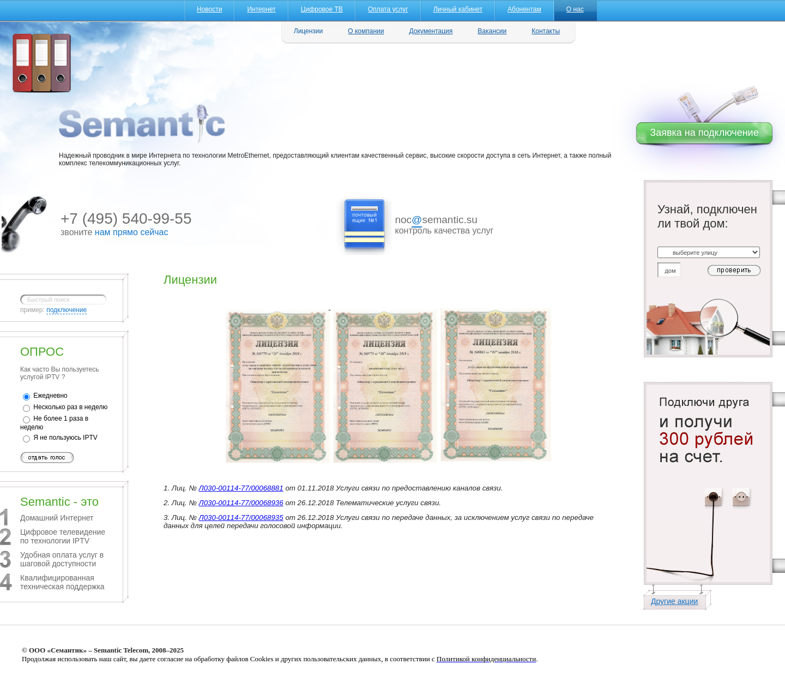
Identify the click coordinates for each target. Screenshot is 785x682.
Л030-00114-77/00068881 (241, 488)
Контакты (546, 31)
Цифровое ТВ (322, 9)
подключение (66, 310)
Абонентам (524, 9)
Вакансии (492, 31)
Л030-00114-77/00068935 (241, 517)
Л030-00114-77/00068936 (241, 503)
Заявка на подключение (704, 132)
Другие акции (674, 601)
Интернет (261, 9)
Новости (209, 9)
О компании (366, 31)
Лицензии (308, 31)
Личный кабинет (457, 9)
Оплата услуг (388, 9)
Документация (430, 31)
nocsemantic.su (436, 221)
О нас (575, 9)
